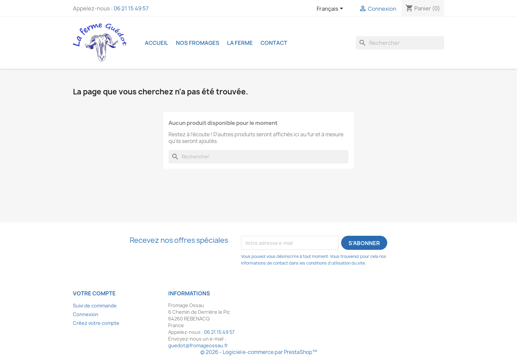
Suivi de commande (95, 305)
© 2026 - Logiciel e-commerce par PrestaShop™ (258, 352)
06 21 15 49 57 (131, 8)
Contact (274, 43)
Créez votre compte (96, 323)
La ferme (240, 43)
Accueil (156, 43)
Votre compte (94, 293)
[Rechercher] (400, 43)
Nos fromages (197, 43)
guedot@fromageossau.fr (198, 345)
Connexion (85, 314)
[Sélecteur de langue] (331, 9)
